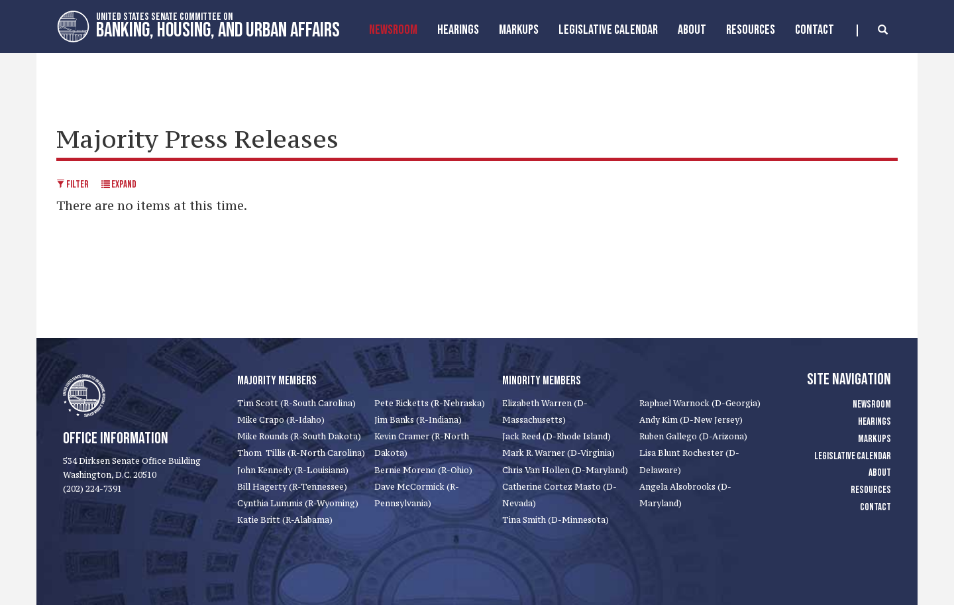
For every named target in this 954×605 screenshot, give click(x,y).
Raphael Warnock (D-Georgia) (700, 403)
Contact (814, 30)
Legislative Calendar (608, 30)
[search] (872, 30)
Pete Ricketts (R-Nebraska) (429, 403)
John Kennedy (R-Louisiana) (292, 470)
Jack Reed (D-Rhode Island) (556, 436)
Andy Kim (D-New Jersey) (691, 420)
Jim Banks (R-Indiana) (418, 420)
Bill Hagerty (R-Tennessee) (292, 487)
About (692, 30)
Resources (750, 30)
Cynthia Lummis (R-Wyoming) (297, 503)
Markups (874, 439)
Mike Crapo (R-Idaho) (281, 420)
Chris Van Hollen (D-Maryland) (565, 470)
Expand (118, 184)
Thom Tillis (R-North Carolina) (301, 453)
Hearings (458, 30)
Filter (72, 184)
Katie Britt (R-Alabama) (285, 520)
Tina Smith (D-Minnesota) (555, 520)
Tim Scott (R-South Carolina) (296, 403)
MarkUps (519, 30)
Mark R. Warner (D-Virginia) (558, 453)
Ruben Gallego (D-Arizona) (693, 436)
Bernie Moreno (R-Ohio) (423, 470)
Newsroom (393, 30)
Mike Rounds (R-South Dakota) (299, 436)
